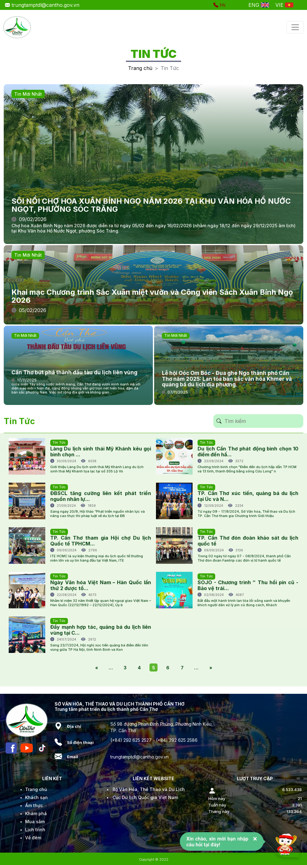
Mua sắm (35, 821)
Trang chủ (140, 68)
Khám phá (36, 813)
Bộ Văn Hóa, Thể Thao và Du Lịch (149, 789)
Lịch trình (35, 829)
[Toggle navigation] (295, 27)
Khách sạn (36, 797)
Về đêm (33, 837)
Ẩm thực (34, 805)
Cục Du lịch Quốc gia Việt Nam (145, 797)
